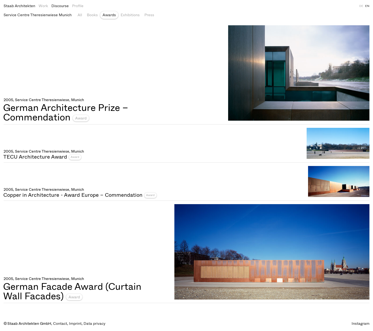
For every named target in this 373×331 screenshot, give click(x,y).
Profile (77, 6)
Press (149, 15)
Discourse (60, 6)
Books (92, 15)
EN (367, 6)
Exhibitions (130, 15)
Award (81, 118)
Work (43, 6)
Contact (60, 323)
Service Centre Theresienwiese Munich (38, 15)
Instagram (360, 323)
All (80, 15)
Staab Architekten (19, 6)
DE (361, 6)
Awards (109, 15)
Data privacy (94, 323)
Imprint (75, 323)
